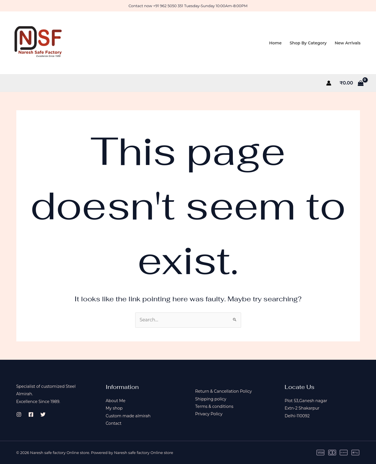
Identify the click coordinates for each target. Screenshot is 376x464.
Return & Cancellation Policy (223, 391)
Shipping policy (211, 399)
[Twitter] (43, 414)
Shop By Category (308, 43)
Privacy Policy (209, 413)
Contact (113, 423)
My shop (114, 408)
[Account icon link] (328, 83)
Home (275, 43)
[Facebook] (31, 414)
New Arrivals (348, 43)
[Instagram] (18, 414)
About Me (115, 400)
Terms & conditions (214, 406)
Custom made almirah (128, 415)
